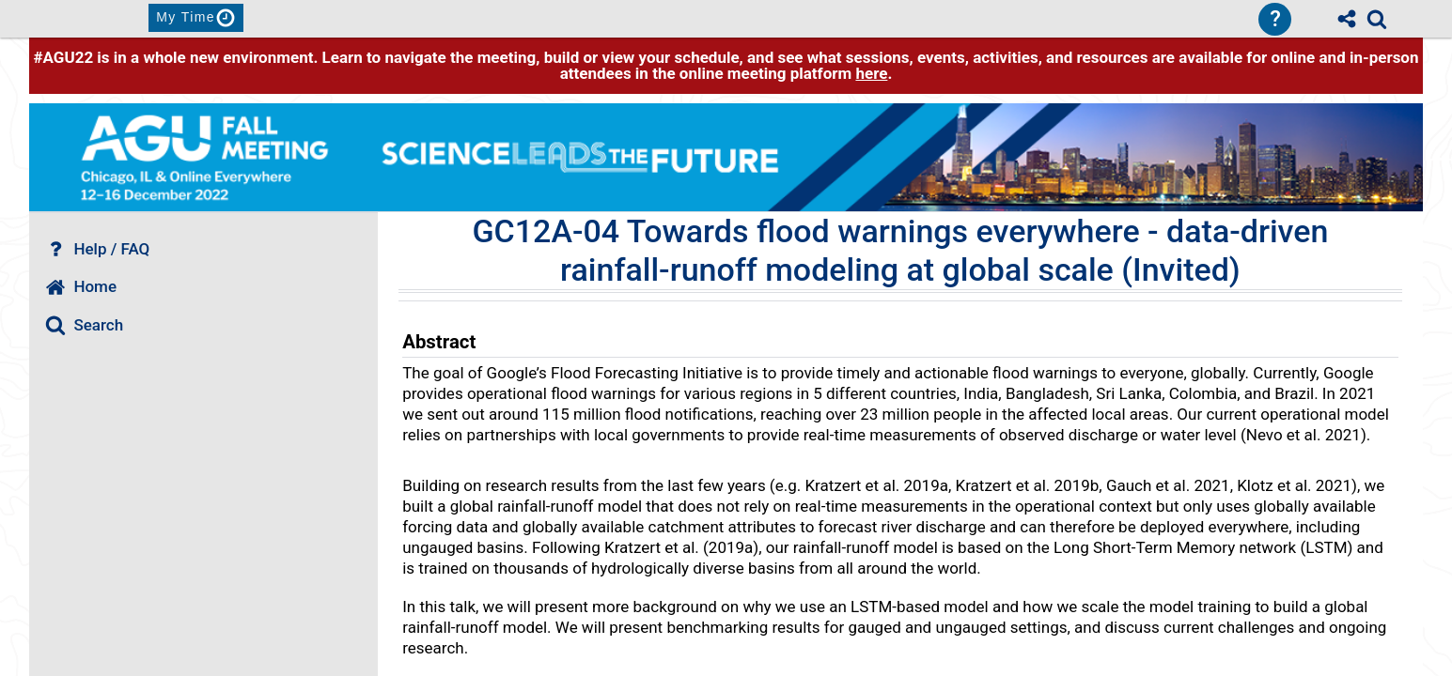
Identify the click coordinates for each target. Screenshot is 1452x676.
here (871, 73)
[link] (1376, 18)
